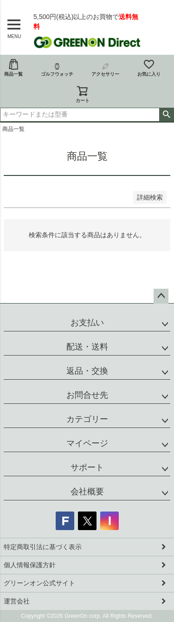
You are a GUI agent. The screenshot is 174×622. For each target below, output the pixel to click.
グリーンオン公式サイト (39, 583)
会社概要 (87, 491)
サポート (87, 467)
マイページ (87, 443)
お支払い (87, 322)
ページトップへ (161, 296)
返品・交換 (87, 371)
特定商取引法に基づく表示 (43, 547)
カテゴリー (87, 419)
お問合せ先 (87, 395)
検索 (166, 114)
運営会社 (17, 601)
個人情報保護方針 (30, 565)
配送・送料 (87, 346)
